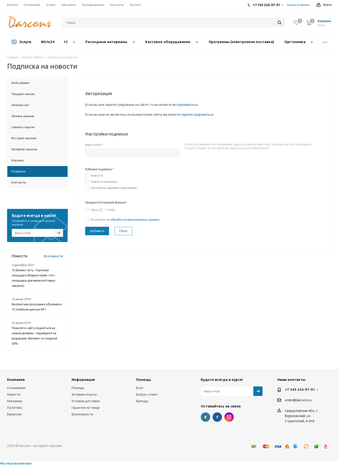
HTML (111, 209)
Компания (16, 380)
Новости (97, 175)
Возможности (82, 414)
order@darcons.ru (298, 400)
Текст (95, 209)
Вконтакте (205, 417)
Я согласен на (125, 219)
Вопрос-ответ (147, 394)
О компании (16, 388)
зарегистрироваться (197, 114)
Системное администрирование (114, 187)
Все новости (53, 256)
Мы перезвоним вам (16, 463)
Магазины (14, 401)
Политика (14, 408)
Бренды (142, 401)
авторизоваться (185, 105)
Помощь (78, 388)
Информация (83, 380)
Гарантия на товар (86, 408)
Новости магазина (104, 181)
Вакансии (14, 414)
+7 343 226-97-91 (300, 389)
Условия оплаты (84, 394)
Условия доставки (86, 401)
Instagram (229, 417)
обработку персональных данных (135, 219)
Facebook (217, 417)
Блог (140, 388)
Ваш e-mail (94, 144)
